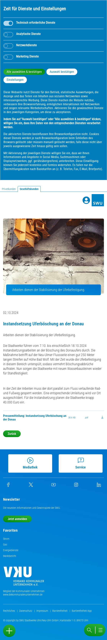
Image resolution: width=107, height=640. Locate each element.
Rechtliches (9, 610)
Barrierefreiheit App (82, 610)
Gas (5, 544)
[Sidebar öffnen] (9, 631)
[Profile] (86, 200)
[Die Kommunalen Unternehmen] (23, 577)
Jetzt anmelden (17, 519)
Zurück (12, 434)
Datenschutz (26, 610)
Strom (6, 538)
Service (80, 463)
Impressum (42, 610)
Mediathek (30, 463)
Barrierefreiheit (60, 610)
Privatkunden (9, 188)
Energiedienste (10, 550)
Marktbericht (9, 555)
